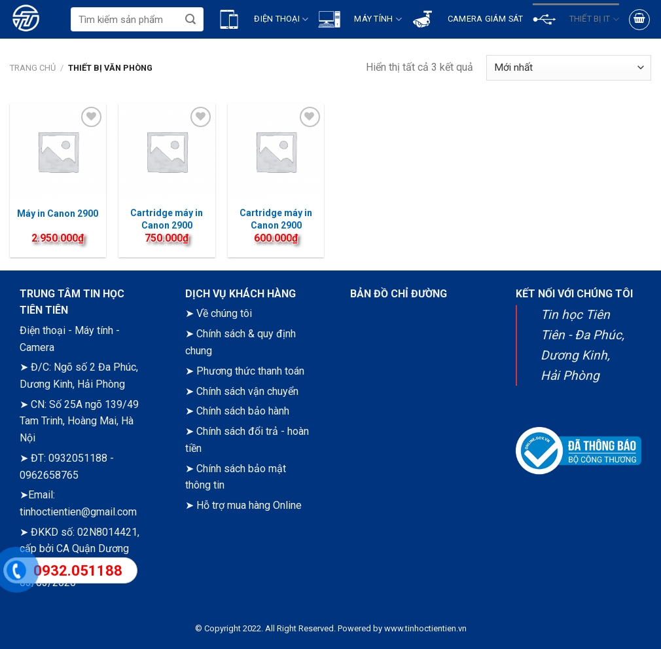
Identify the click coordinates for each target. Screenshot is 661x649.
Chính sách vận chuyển (247, 391)
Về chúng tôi (224, 313)
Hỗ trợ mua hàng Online (249, 505)
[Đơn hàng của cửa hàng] (568, 68)
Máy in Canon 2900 (57, 213)
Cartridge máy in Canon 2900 (276, 219)
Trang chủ (33, 68)
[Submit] (191, 19)
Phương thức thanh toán (250, 371)
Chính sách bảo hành (242, 411)
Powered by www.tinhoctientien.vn (402, 628)
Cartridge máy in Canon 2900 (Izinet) (166, 225)
